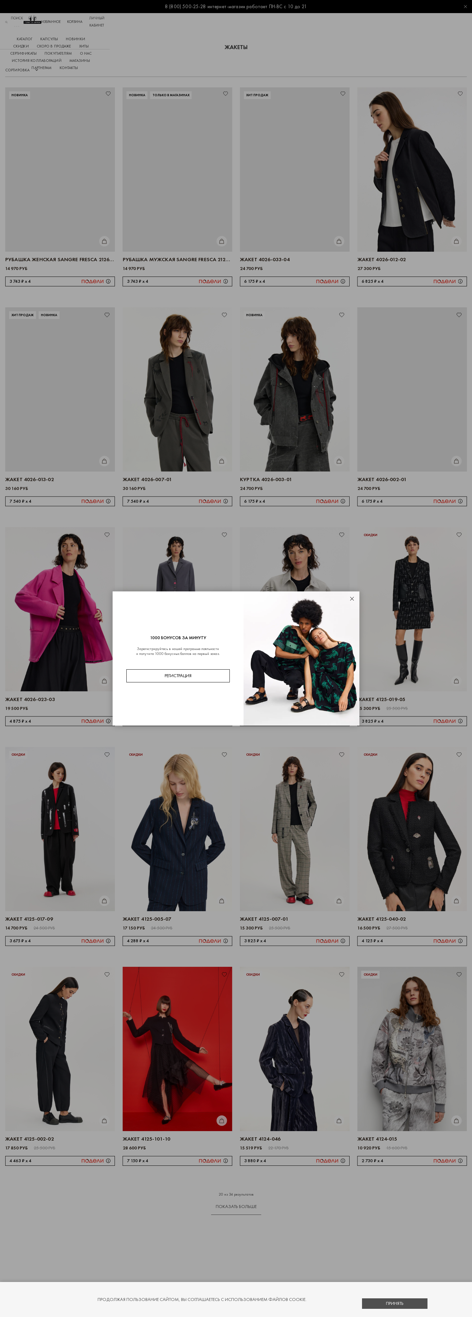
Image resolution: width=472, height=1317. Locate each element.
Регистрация (178, 675)
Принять (395, 1303)
